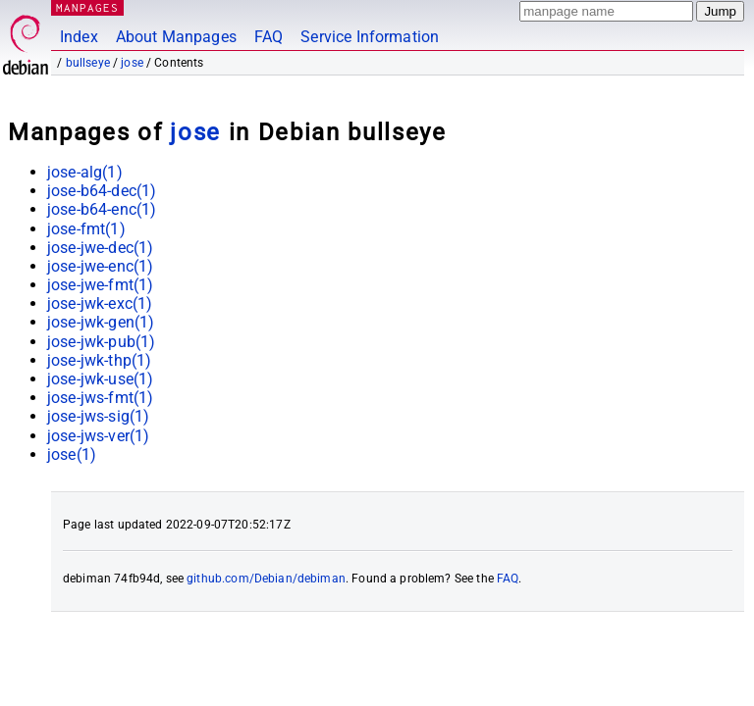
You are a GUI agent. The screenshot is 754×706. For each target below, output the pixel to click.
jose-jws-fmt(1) (100, 397)
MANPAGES (87, 7)
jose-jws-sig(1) (98, 416)
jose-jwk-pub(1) (101, 341)
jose (132, 63)
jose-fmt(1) (86, 229)
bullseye (88, 63)
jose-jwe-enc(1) (100, 266)
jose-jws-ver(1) (98, 436)
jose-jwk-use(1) (100, 379)
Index (79, 36)
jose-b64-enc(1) (101, 209)
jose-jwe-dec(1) (100, 247)
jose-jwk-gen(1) (100, 322)
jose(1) (71, 454)
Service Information (369, 36)
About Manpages (176, 36)
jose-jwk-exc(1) (99, 303)
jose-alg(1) (85, 172)
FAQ (268, 36)
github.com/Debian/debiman (266, 578)
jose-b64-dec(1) (101, 190)
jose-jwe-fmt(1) (100, 285)
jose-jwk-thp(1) (99, 360)
